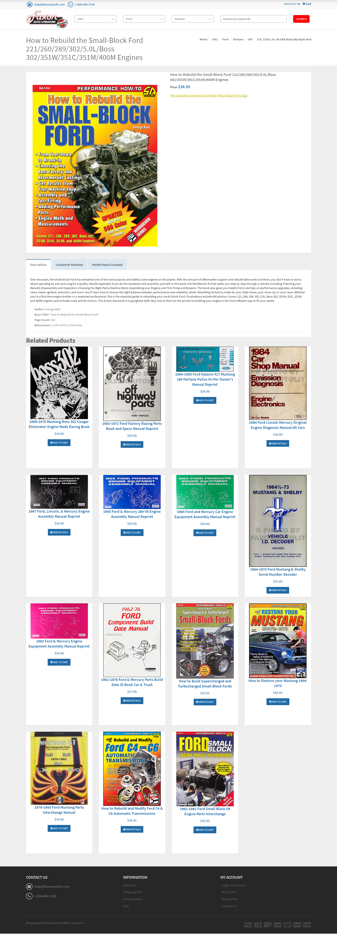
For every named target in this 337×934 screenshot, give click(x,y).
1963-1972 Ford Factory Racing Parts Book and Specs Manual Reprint (132, 426)
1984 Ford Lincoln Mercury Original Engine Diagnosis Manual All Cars (278, 425)
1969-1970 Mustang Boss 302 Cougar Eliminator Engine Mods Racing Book (59, 425)
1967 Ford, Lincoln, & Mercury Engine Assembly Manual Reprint (59, 514)
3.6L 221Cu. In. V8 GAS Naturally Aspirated (284, 39)
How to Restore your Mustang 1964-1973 (277, 684)
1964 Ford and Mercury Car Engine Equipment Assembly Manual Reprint (204, 515)
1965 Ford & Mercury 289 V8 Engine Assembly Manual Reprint (132, 514)
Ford (225, 39)
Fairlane (238, 39)
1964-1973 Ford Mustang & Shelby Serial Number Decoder (278, 572)
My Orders (228, 892)
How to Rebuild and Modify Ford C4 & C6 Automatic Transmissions (132, 811)
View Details (132, 444)
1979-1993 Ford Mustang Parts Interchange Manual (59, 810)
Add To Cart (59, 443)
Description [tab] (38, 265)
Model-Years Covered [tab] (108, 265)
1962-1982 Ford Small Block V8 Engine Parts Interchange (205, 812)
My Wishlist (229, 899)
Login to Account (233, 885)
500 (250, 39)
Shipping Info (132, 892)
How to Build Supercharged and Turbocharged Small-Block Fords (205, 684)
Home (203, 39)
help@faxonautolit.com (49, 4)
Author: (39, 310)
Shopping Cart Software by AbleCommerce (55, 923)
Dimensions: (42, 326)
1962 (215, 39)
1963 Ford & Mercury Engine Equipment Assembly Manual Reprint (59, 644)
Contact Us (229, 906)
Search (301, 19)
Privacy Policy (132, 899)
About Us (129, 885)
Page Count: (42, 320)
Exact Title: (41, 315)
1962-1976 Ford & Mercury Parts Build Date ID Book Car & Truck (132, 683)
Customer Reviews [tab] (70, 265)
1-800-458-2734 (85, 4)
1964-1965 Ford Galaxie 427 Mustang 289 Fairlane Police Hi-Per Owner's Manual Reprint (205, 379)
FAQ (126, 906)
